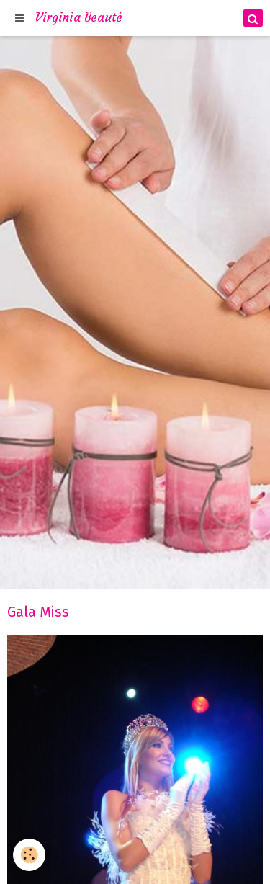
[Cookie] (29, 855)
